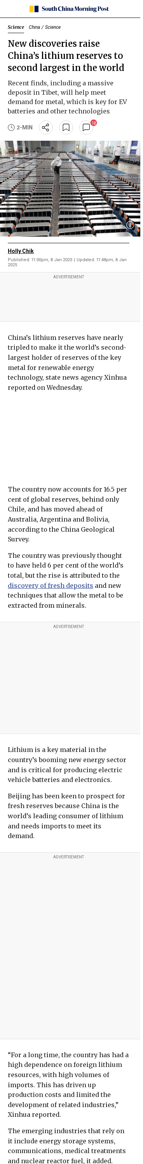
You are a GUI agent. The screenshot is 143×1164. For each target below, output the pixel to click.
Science (16, 27)
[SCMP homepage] (68, 9)
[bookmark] (66, 127)
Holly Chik (21, 251)
